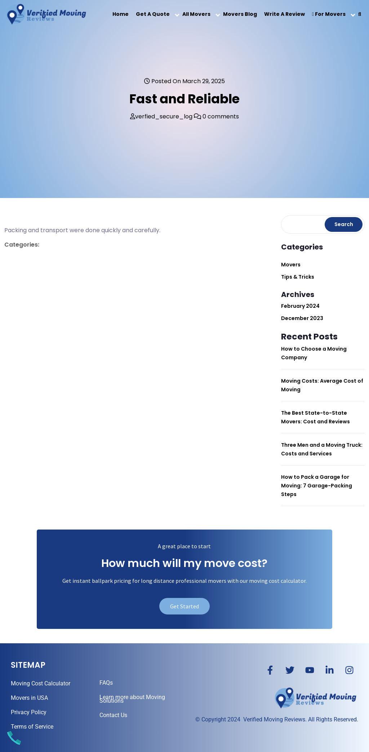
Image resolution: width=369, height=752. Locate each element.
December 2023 (302, 318)
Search (343, 224)
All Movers (196, 14)
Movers (291, 264)
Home (120, 14)
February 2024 (300, 306)
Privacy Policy (28, 712)
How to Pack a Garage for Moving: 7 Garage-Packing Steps (316, 485)
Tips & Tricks (297, 276)
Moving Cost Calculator (40, 683)
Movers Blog (240, 14)
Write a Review (284, 14)
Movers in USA (29, 697)
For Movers (329, 14)
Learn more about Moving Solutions (132, 699)
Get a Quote (153, 14)
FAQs (106, 682)
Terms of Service (32, 726)
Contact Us (113, 715)
